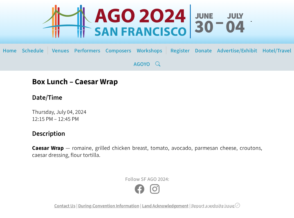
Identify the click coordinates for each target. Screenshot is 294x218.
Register (180, 50)
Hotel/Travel (276, 50)
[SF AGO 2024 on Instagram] (155, 189)
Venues (60, 50)
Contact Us (64, 206)
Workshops (149, 50)
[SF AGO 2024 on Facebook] (139, 189)
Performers (87, 50)
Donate (203, 50)
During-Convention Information (108, 206)
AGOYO (142, 64)
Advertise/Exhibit (237, 50)
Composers (118, 50)
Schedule (33, 50)
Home (10, 50)
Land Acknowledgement (165, 206)
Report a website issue (215, 206)
